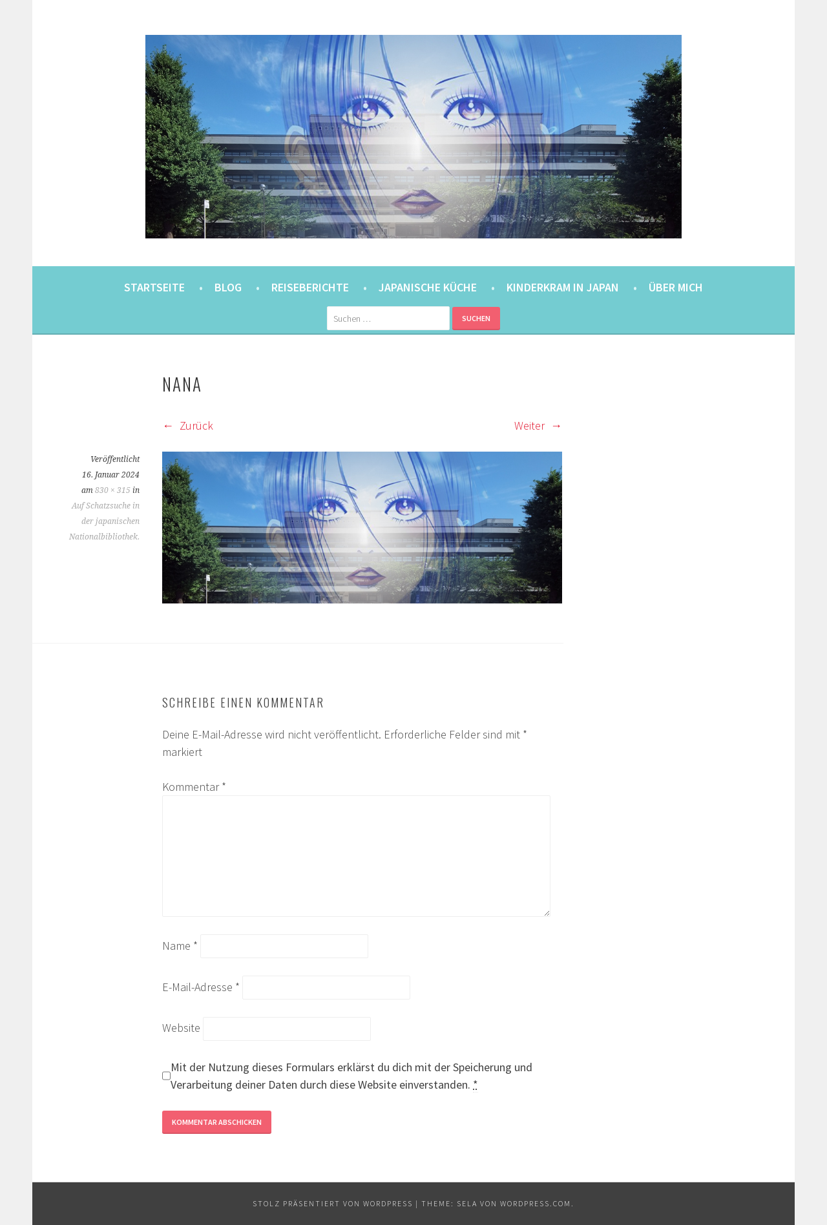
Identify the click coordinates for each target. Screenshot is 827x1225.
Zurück (187, 425)
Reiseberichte (310, 287)
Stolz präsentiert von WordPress (333, 1203)
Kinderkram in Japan (563, 287)
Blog (228, 287)
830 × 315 (113, 490)
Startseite (154, 287)
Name (180, 945)
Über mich (676, 287)
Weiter (538, 425)
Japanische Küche (428, 287)
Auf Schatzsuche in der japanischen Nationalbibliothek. (104, 521)
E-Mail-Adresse (201, 986)
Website (181, 1027)
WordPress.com (535, 1203)
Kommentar (194, 786)
